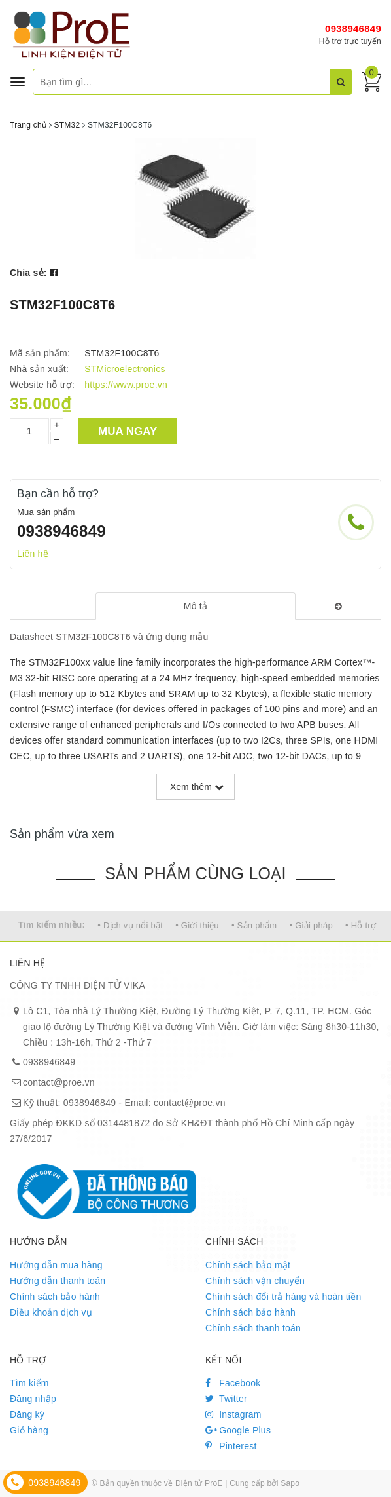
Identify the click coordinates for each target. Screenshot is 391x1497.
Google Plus (238, 1430)
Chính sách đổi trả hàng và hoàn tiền (283, 1296)
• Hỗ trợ (360, 925)
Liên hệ (32, 553)
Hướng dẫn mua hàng (56, 1265)
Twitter (226, 1398)
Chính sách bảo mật (247, 1265)
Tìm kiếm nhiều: (51, 925)
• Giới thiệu (197, 925)
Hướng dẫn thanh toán (57, 1281)
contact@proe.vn (59, 1082)
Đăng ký (27, 1414)
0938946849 (353, 28)
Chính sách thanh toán (253, 1328)
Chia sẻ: (28, 272)
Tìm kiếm (29, 1383)
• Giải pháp (311, 925)
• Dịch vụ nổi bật (130, 925)
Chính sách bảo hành (55, 1296)
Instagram (233, 1414)
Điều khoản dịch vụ (51, 1312)
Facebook (233, 1383)
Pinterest (231, 1446)
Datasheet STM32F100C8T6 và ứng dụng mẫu (109, 637)
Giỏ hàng (29, 1430)
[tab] (195, 606)
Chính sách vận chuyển (255, 1281)
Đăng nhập (33, 1398)
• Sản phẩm (254, 925)
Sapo (289, 1483)
